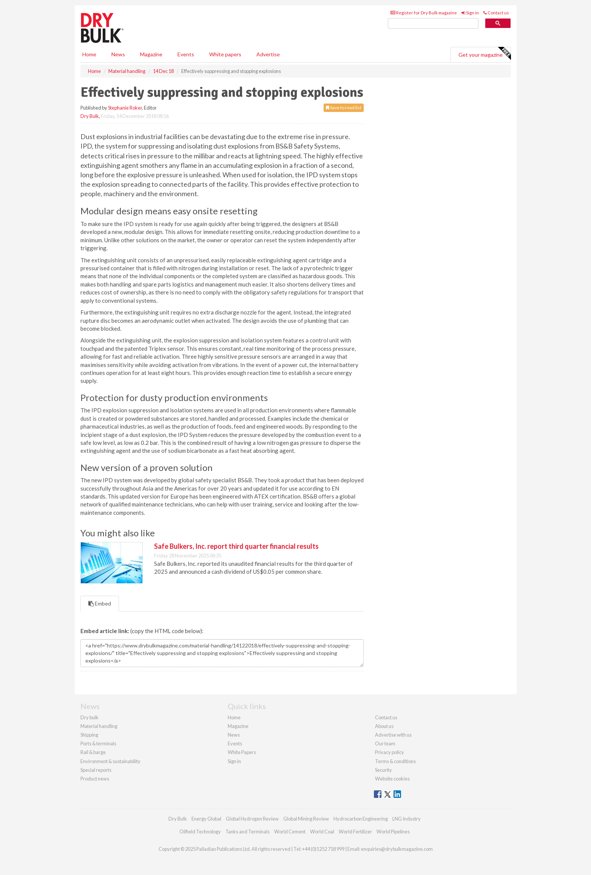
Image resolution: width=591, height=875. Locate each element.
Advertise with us (393, 735)
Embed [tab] (99, 603)
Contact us (496, 12)
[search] (433, 23)
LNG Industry (406, 819)
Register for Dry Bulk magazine (423, 12)
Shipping (89, 735)
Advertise (268, 54)
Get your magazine (484, 53)
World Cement (290, 832)
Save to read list (343, 107)
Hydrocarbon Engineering (360, 819)
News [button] (118, 54)
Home (89, 54)
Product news (94, 779)
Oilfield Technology (200, 832)
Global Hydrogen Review (252, 819)
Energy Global (206, 819)
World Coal (322, 832)
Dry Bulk (89, 116)
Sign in (470, 12)
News (234, 735)
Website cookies (392, 779)
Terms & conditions (395, 761)
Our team (385, 743)
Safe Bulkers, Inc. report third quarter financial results (236, 546)
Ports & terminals (98, 743)
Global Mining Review (306, 819)
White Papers (242, 752)
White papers (225, 54)
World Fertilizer (355, 832)
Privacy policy (389, 752)
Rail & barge (93, 752)
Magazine (151, 54)
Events (185, 54)
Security (383, 770)
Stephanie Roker (125, 108)
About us (384, 726)
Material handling (98, 726)
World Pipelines (393, 832)
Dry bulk (89, 717)
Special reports (95, 770)
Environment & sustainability (110, 761)
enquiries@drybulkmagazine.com (397, 849)
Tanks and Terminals (247, 832)
